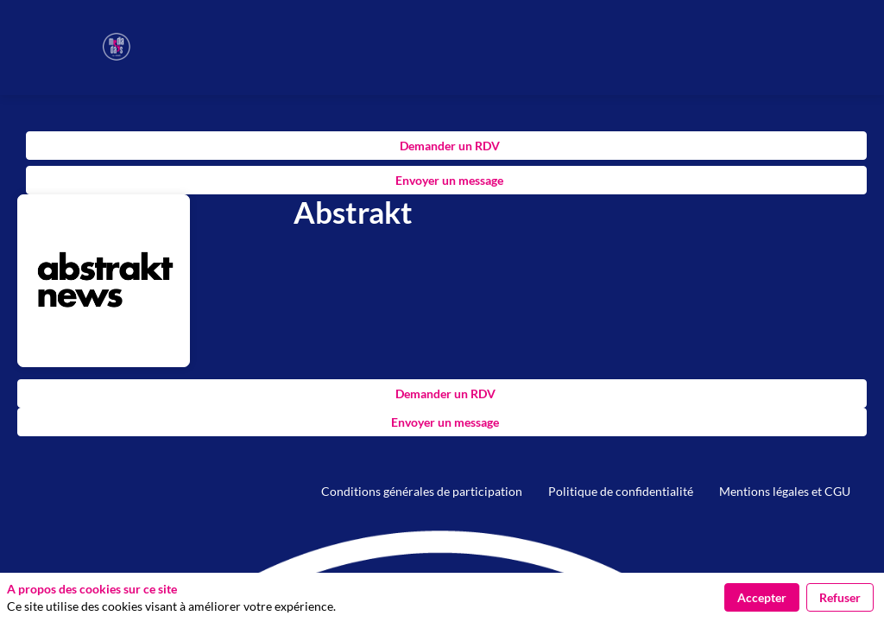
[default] (421, 491)
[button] (26, 26)
